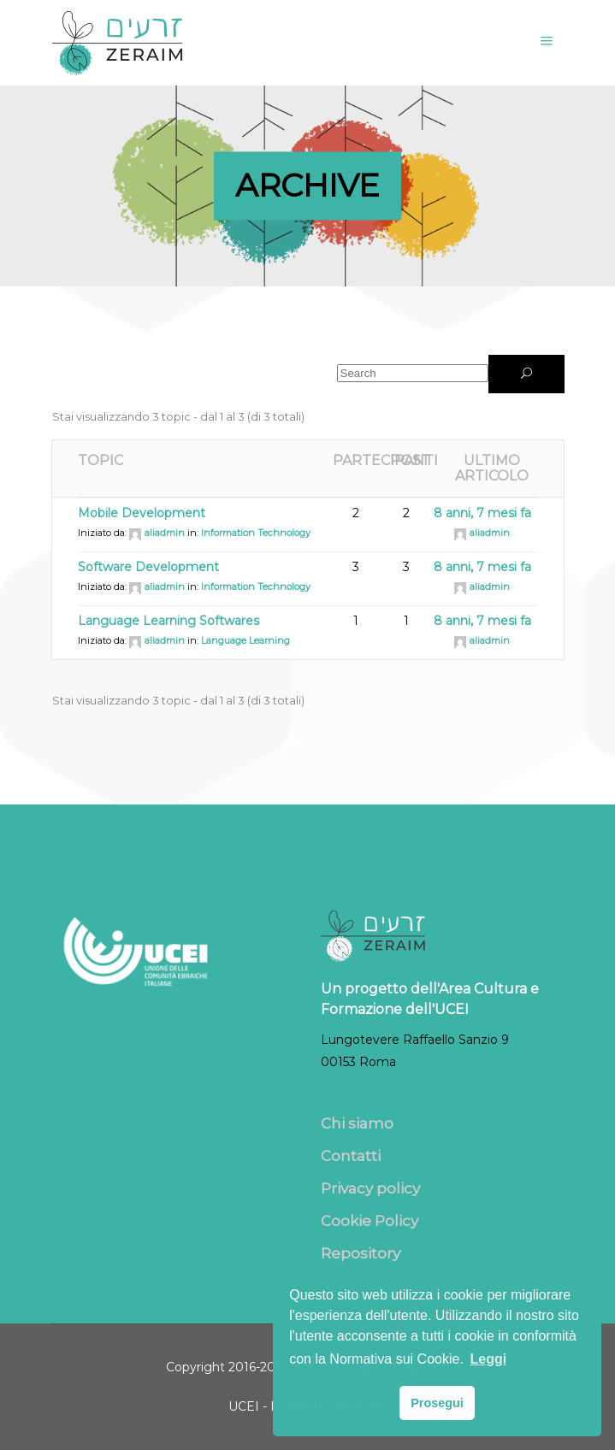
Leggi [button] (488, 1359)
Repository (360, 1253)
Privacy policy (370, 1188)
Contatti (351, 1155)
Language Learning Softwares (168, 620)
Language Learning (245, 640)
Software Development (148, 567)
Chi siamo (357, 1123)
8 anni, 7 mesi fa (482, 513)
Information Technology (255, 533)
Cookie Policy (369, 1220)
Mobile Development (141, 513)
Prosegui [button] (437, 1403)
